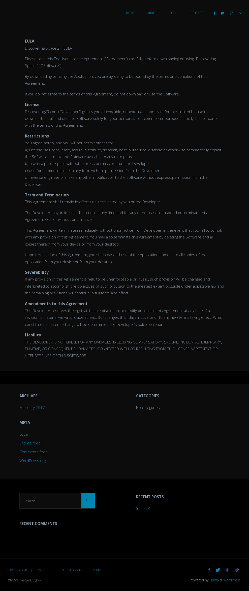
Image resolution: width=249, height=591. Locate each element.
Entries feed (30, 442)
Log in (24, 434)
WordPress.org (32, 460)
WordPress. (232, 580)
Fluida (213, 580)
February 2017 (32, 407)
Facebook (17, 570)
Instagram (71, 570)
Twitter (44, 570)
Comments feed (33, 451)
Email (95, 570)
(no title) (143, 508)
